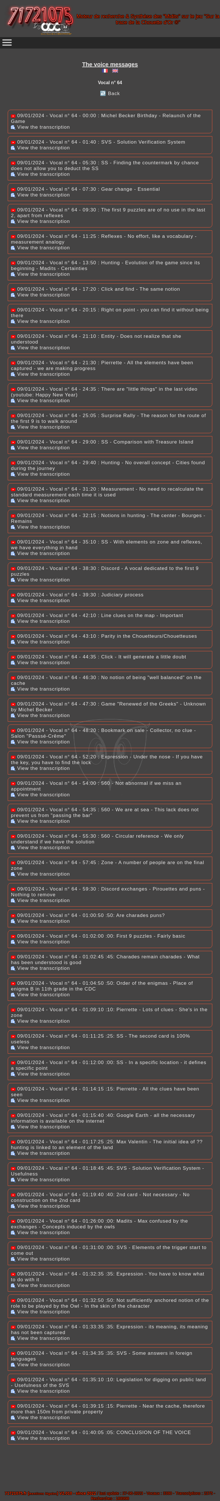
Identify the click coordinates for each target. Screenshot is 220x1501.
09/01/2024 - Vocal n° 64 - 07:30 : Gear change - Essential (85, 189)
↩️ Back (110, 93)
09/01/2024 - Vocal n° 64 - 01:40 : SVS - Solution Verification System (98, 142)
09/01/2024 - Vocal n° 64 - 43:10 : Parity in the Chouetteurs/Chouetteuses (104, 636)
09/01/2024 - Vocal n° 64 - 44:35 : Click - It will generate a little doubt (98, 657)
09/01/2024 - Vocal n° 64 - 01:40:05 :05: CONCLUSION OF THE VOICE (101, 1432)
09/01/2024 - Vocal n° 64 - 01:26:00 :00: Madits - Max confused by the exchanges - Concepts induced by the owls (99, 1224)
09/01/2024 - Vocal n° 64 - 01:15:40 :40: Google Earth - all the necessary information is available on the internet (103, 1118)
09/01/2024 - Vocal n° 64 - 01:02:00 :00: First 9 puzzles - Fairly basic (98, 936)
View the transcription (40, 127)
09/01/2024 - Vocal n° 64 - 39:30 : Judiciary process (77, 595)
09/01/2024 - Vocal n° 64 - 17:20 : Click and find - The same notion (95, 289)
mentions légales (43, 1493)
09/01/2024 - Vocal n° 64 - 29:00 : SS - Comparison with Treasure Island (102, 442)
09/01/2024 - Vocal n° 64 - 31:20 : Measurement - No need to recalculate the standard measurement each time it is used (107, 492)
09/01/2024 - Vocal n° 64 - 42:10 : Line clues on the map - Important (97, 615)
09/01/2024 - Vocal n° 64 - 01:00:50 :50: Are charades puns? (88, 915)
